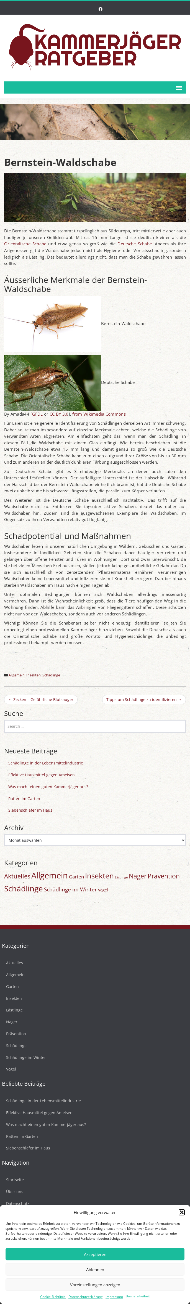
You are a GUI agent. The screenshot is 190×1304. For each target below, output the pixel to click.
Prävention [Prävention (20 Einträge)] (164, 876)
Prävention (14, 1033)
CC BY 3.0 (59, 414)
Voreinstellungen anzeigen (95, 1284)
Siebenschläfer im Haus (30, 810)
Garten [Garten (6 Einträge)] (76, 876)
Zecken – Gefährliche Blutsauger (40, 699)
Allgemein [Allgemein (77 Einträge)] (49, 875)
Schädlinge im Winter (24, 1057)
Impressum (114, 1296)
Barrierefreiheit (138, 1296)
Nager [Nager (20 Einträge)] (138, 876)
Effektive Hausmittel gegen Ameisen (41, 774)
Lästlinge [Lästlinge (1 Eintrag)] (121, 877)
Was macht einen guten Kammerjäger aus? (48, 786)
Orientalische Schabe (25, 243)
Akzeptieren (95, 1254)
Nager (10, 1021)
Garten (10, 986)
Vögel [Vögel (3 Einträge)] (103, 890)
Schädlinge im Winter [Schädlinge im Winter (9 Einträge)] (70, 889)
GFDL (37, 414)
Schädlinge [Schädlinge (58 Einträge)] (23, 888)
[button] (181, 1212)
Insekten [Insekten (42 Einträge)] (99, 876)
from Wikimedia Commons (98, 414)
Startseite (13, 1179)
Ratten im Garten (24, 798)
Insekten (33, 675)
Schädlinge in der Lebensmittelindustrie (45, 763)
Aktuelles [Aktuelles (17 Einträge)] (17, 876)
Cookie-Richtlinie (53, 1296)
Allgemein (17, 675)
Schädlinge (51, 675)
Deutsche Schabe (134, 243)
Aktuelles (12, 962)
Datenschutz (15, 1203)
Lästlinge (12, 1010)
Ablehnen (95, 1269)
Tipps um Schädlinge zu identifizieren (144, 699)
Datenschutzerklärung (85, 1296)
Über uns (12, 1191)
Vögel (9, 1069)
